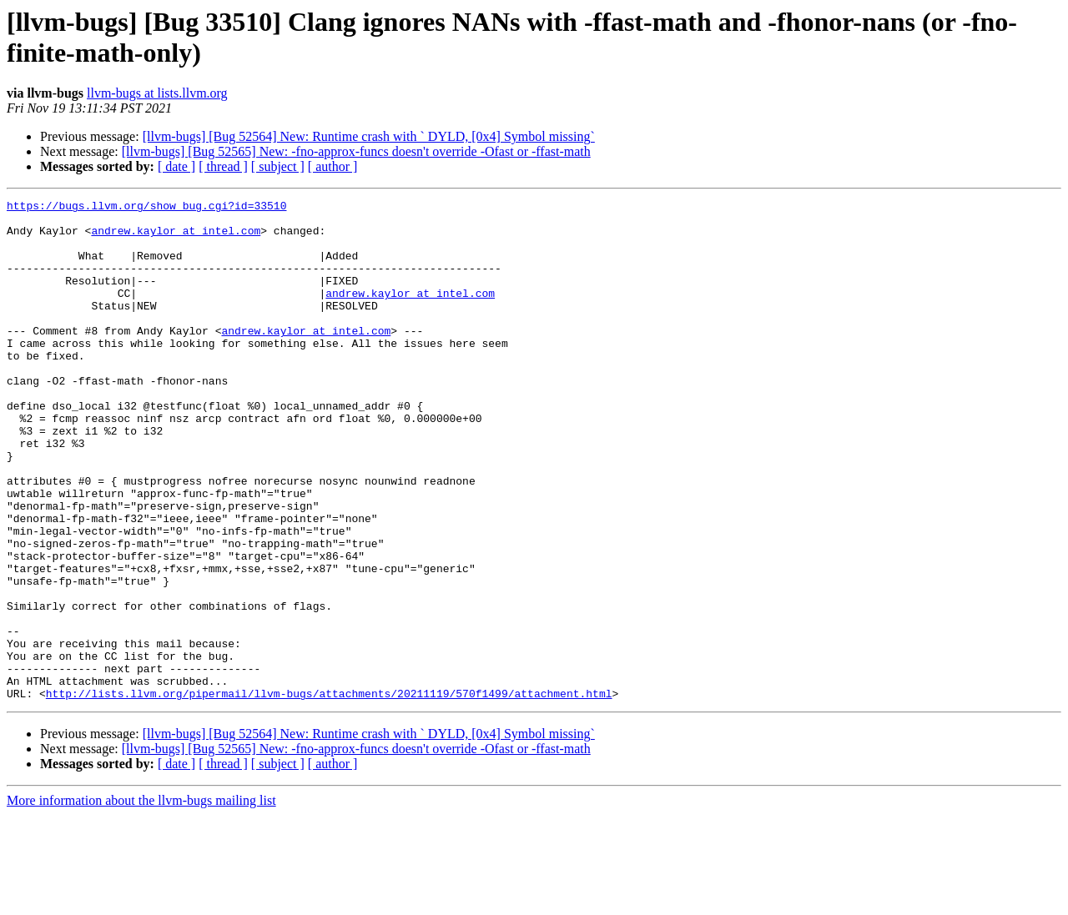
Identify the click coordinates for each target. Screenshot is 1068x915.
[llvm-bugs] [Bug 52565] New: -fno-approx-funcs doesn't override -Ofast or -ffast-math (356, 151)
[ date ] (176, 166)
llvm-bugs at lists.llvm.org (157, 93)
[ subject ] (278, 166)
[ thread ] (223, 166)
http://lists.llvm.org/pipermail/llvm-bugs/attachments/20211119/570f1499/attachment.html (329, 793)
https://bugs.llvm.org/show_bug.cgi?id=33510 (146, 207)
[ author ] (333, 166)
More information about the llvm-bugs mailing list (141, 900)
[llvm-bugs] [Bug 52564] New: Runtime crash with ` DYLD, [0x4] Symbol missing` (369, 136)
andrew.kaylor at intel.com (175, 237)
